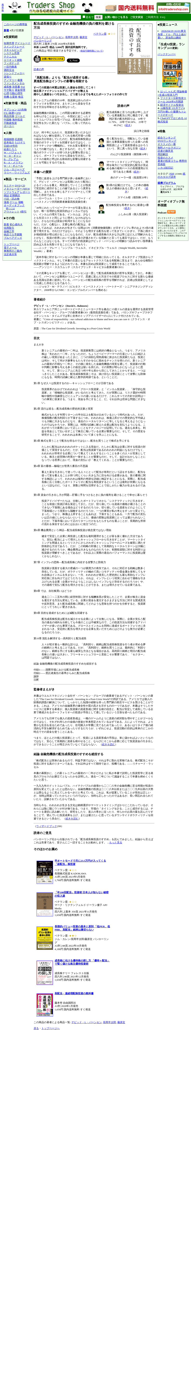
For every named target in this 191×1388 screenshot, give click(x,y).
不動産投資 (10, 122)
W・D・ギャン (12, 155)
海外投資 (17, 119)
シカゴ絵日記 (165, 167)
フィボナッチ (11, 63)
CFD (18, 112)
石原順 (19, 139)
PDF (171, 173)
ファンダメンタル (14, 83)
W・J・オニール (13, 165)
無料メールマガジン (169, 147)
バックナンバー (167, 54)
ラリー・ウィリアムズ (17, 172)
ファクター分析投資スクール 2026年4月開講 (172, 100)
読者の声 (39, 69)
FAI (23, 86)
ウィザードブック (46, 826)
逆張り (8, 76)
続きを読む (108, 744)
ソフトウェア (11, 192)
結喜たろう (10, 149)
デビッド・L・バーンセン (49, 37)
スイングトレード (14, 46)
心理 (6, 93)
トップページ (11, 244)
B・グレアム (11, 159)
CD (23, 185)
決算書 (16, 86)
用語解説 (163, 154)
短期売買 (9, 43)
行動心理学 (16, 93)
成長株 (8, 86)
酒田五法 (9, 70)
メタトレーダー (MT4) (17, 188)
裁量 (20, 80)
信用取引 (9, 227)
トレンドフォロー (14, 73)
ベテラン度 (99, 33)
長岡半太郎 (71, 37)
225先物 (22, 109)
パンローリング (43, 40)
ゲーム (13, 202)
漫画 (6, 202)
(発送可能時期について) (91, 51)
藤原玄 (83, 37)
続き (128, 125)
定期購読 (15, 195)
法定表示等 (10, 254)
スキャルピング (13, 50)
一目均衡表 (10, 66)
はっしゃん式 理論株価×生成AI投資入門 (172, 93)
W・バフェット (13, 152)
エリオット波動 (13, 60)
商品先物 (9, 116)
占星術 (13, 96)
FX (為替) (9, 112)
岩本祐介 (9, 142)
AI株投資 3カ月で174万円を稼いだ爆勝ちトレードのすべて (172, 111)
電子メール (10, 247)
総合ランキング (167, 137)
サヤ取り (9, 89)
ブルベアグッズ (13, 237)
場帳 (20, 202)
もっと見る (115, 842)
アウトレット (11, 211)
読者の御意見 (165, 150)
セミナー (9, 185)
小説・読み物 (11, 198)
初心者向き (16, 224)
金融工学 (9, 231)
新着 (6, 30)
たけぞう (20, 142)
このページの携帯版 (15, 24)
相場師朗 (9, 139)
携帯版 (3, 7)
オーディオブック (14, 205)
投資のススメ (165, 157)
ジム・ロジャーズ (14, 169)
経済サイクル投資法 (172, 104)
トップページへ (50, 1028)
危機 (6, 96)
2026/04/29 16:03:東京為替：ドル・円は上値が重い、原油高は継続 (172, 34)
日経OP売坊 (11, 145)
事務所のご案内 (13, 250)
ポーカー (9, 126)
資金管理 (20, 89)
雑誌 (6, 195)
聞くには (10, 208)
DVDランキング (167, 140)
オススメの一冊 (167, 144)
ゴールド (20, 116)
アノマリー (10, 80)
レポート (25, 192)
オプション (10, 109)
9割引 (23, 211)
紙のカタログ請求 (171, 175)
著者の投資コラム (168, 160)
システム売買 (11, 53)
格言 (20, 96)
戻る (36, 1028)
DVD (18, 185)
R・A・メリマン (13, 162)
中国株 (8, 119)
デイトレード (22, 43)
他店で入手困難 (13, 234)
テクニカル (10, 56)
